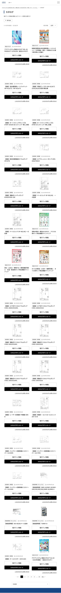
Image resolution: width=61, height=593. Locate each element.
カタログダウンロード (16, 60)
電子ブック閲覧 (16, 55)
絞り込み (8, 20)
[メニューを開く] (58, 2)
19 (39, 577)
